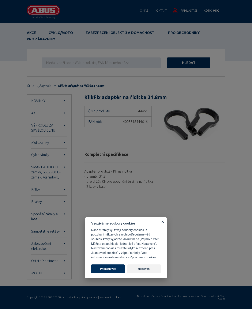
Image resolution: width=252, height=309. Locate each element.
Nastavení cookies (110, 297)
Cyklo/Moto (61, 33)
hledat (188, 63)
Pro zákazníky (41, 39)
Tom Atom (221, 297)
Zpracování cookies (143, 257)
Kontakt (160, 10)
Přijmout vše (108, 268)
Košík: (211, 10)
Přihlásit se (189, 10)
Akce (31, 33)
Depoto (205, 296)
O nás (144, 10)
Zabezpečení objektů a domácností (120, 33)
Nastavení (144, 268)
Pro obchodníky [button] (184, 33)
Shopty (170, 296)
